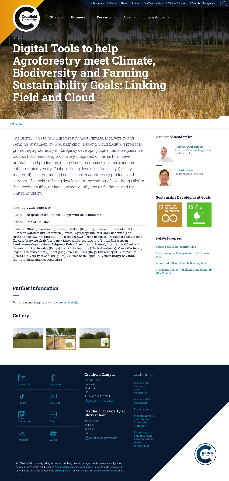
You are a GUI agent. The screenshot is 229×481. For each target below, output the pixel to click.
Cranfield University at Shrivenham (105, 413)
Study (56, 17)
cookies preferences (105, 470)
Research (106, 17)
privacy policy (62, 470)
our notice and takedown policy (75, 467)
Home (16, 38)
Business (80, 17)
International (156, 17)
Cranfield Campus (100, 374)
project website (68, 302)
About (129, 17)
